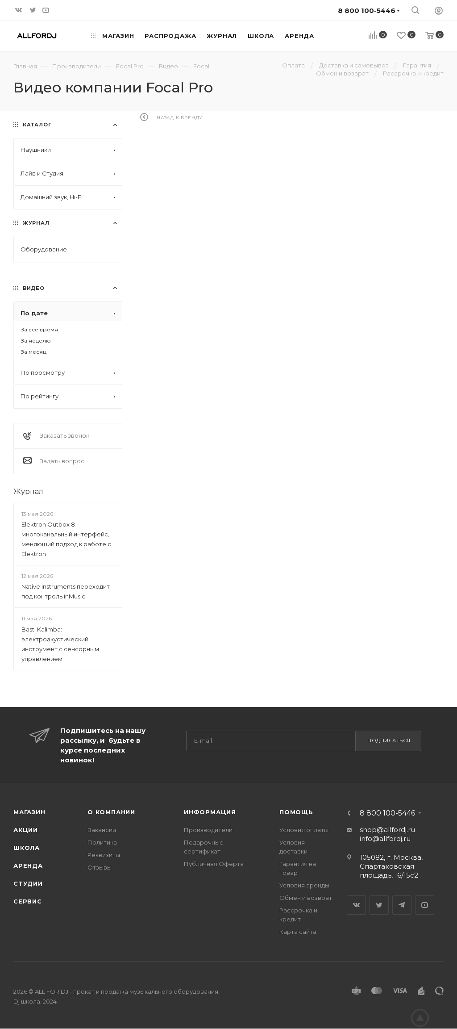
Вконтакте (356, 905)
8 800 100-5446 (387, 813)
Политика (102, 842)
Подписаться (389, 740)
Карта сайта (297, 931)
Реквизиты (103, 854)
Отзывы (99, 867)
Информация (210, 812)
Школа (26, 847)
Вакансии (101, 829)
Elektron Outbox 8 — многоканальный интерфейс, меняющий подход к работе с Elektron (66, 539)
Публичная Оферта (214, 863)
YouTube (424, 905)
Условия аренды (304, 885)
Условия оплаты (303, 829)
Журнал (28, 491)
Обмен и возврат (305, 897)
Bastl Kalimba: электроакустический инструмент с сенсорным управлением (60, 644)
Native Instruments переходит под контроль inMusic (65, 591)
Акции (25, 829)
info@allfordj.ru (385, 838)
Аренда (28, 865)
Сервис (27, 901)
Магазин (29, 812)
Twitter (379, 905)
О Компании (111, 812)
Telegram (401, 905)
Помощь (296, 812)
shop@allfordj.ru (387, 829)
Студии (28, 883)
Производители (208, 829)
